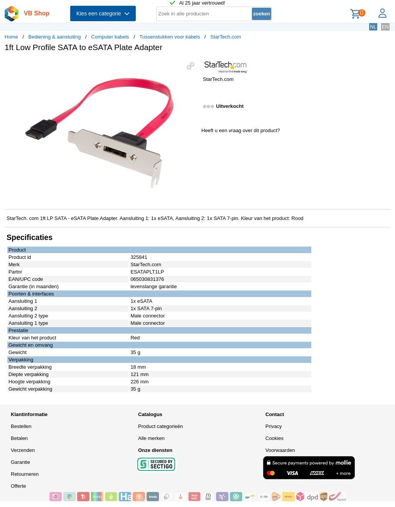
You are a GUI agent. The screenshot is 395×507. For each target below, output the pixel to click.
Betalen (19, 438)
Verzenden (23, 450)
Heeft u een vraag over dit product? (240, 130)
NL (373, 27)
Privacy (273, 426)
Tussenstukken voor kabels (169, 37)
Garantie (20, 462)
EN (385, 27)
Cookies (274, 438)
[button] (190, 66)
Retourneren (25, 474)
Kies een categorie (103, 13)
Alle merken (151, 438)
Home (11, 37)
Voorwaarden (280, 450)
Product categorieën (160, 426)
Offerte (18, 486)
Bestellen (21, 426)
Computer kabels (110, 37)
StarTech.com (225, 37)
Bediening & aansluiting (55, 37)
